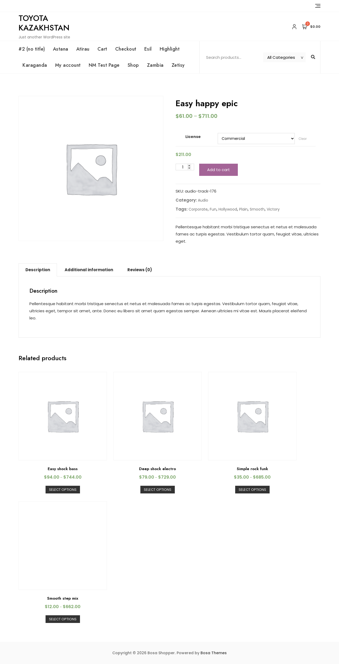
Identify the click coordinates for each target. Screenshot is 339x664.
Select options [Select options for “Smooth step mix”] (63, 619)
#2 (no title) (32, 49)
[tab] (38, 270)
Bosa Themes (213, 653)
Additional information (89, 270)
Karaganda (35, 65)
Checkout (125, 49)
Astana (60, 49)
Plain (243, 209)
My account (68, 65)
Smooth (257, 209)
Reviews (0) (139, 270)
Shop (133, 65)
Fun (213, 209)
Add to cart (218, 169)
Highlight (170, 49)
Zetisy (178, 65)
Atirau (83, 49)
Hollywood (227, 209)
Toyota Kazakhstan (44, 22)
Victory (273, 209)
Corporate (198, 209)
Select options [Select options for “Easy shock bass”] (63, 489)
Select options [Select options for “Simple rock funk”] (252, 489)
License (193, 136)
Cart (102, 49)
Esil (148, 49)
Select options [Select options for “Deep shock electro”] (157, 489)
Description (37, 270)
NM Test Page (104, 65)
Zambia (155, 65)
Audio (203, 200)
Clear (302, 139)
